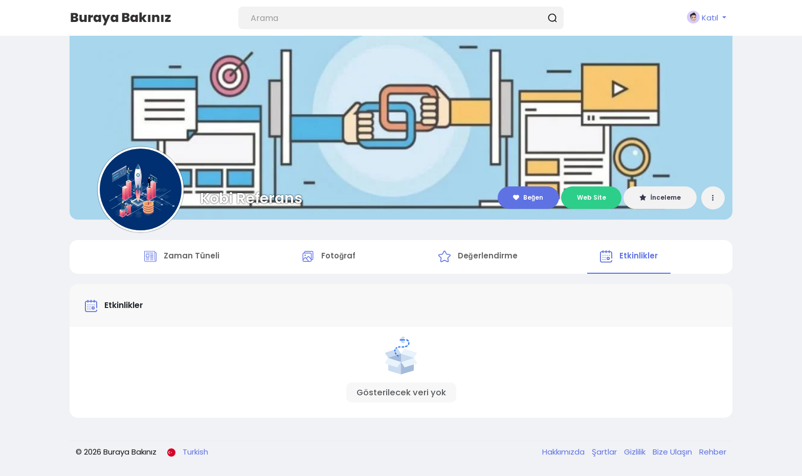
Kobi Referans (251, 198)
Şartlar (605, 451)
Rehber (712, 451)
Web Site (591, 197)
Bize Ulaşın (673, 451)
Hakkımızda (564, 451)
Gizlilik (636, 451)
